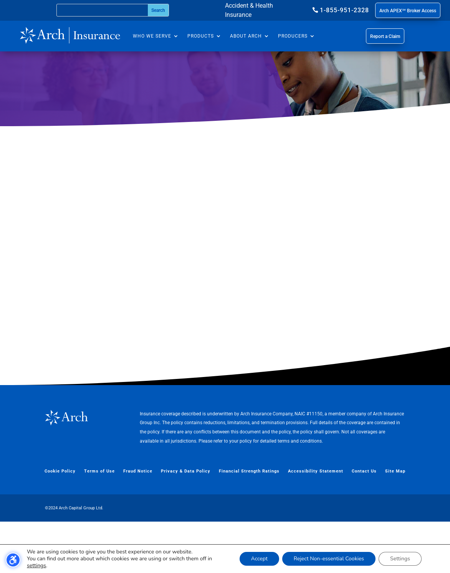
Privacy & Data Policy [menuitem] (185, 522)
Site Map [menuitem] (395, 522)
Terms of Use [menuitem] (99, 522)
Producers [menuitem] (293, 36)
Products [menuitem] (200, 36)
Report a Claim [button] (385, 36)
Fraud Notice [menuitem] (137, 522)
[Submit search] (158, 10)
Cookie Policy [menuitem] (60, 522)
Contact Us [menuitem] (364, 522)
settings (36, 565)
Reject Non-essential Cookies (329, 558)
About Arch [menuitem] (246, 36)
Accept (259, 558)
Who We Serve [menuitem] (152, 36)
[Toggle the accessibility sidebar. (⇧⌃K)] (13, 560)
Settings (400, 558)
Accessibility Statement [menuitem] (315, 522)
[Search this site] (102, 10)
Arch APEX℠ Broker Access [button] (407, 10)
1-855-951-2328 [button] (344, 10)
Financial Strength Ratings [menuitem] (249, 522)
